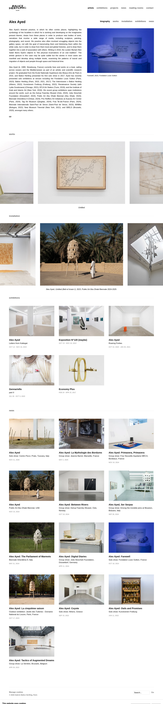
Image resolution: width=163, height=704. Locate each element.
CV (21, 116)
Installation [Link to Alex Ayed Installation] (127, 21)
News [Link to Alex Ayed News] (151, 21)
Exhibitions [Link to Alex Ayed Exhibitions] (140, 21)
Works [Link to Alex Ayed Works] (116, 21)
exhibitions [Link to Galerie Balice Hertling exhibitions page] (102, 8)
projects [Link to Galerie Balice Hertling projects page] (114, 8)
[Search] (141, 693)
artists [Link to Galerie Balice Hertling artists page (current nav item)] (91, 8)
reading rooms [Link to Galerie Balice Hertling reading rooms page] (136, 8)
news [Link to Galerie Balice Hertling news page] (123, 8)
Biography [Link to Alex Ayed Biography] (105, 21)
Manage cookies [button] (16, 692)
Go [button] (152, 692)
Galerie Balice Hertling (17, 8)
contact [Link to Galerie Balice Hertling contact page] (149, 8)
